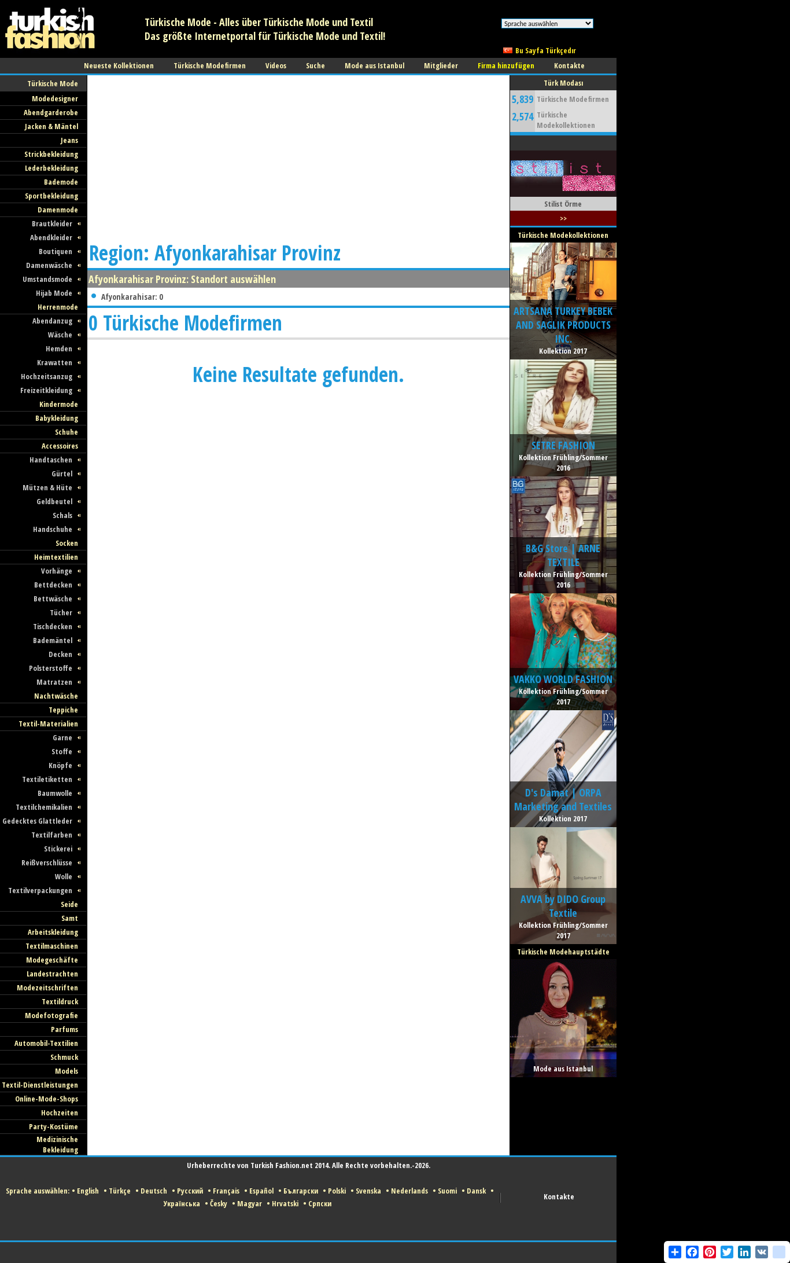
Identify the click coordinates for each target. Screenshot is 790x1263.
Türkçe (120, 1190)
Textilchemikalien (44, 807)
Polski (337, 1190)
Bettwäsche (53, 598)
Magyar (249, 1203)
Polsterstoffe (50, 668)
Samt (69, 918)
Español (261, 1190)
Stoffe (61, 751)
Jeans (69, 140)
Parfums (64, 1029)
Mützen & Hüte (47, 487)
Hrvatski (285, 1203)
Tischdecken (52, 626)
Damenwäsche (49, 265)
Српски (319, 1203)
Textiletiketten (47, 779)
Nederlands (409, 1190)
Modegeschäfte (52, 959)
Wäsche (60, 334)
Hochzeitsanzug (46, 376)
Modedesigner (55, 98)
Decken (60, 654)
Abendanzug (52, 320)
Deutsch (154, 1190)
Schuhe (66, 432)
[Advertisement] (213, 156)
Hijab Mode (54, 293)
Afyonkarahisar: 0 (132, 296)
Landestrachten (52, 973)
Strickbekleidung (51, 154)
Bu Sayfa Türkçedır (545, 50)
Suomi (447, 1190)
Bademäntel (52, 640)
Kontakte (559, 1196)
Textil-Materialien (48, 723)
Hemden (59, 348)
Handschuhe (52, 529)
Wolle (63, 876)
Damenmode (58, 209)
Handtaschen (50, 459)
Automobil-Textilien (46, 1043)
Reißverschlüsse (46, 862)
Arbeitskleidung (53, 932)
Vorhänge (56, 571)
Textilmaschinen (51, 946)
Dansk (476, 1190)
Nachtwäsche (56, 696)
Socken (67, 543)
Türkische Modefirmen (573, 99)
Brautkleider (52, 223)
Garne (62, 737)
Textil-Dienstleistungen (40, 1085)
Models (66, 1071)
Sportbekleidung (51, 195)
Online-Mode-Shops (46, 1098)
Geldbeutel (54, 501)
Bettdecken (53, 584)
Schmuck (64, 1057)
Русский (190, 1190)
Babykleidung (56, 418)
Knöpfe (60, 765)
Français (226, 1190)
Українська (182, 1203)
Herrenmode (58, 307)
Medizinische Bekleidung (57, 1144)
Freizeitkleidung (46, 390)
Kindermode (58, 404)
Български (300, 1190)
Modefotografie (51, 1015)
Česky (218, 1203)
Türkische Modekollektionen (566, 119)
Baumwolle (55, 793)
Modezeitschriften (47, 987)
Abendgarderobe (51, 112)
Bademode (61, 182)
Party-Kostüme (53, 1126)
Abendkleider (51, 237)
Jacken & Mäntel (51, 126)
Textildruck (60, 1001)
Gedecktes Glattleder (37, 821)
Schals (62, 515)
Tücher (61, 612)
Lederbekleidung (51, 168)
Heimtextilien (56, 557)
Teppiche (63, 709)
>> (563, 218)
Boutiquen (55, 251)
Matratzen (54, 682)
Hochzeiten (59, 1112)
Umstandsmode (47, 279)
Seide (69, 904)
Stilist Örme (563, 204)
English (88, 1190)
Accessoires (60, 445)
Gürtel (61, 473)
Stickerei (58, 848)
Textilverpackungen (40, 890)
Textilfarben (51, 834)
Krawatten (54, 362)
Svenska (368, 1190)
